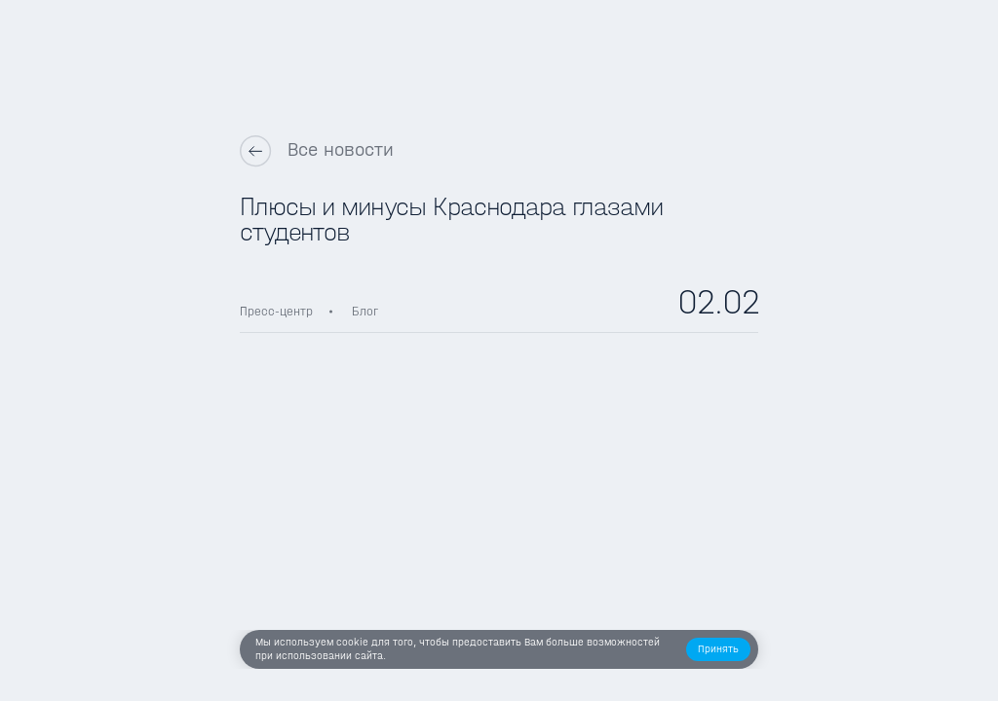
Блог (365, 311)
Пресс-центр (276, 311)
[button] (718, 650)
